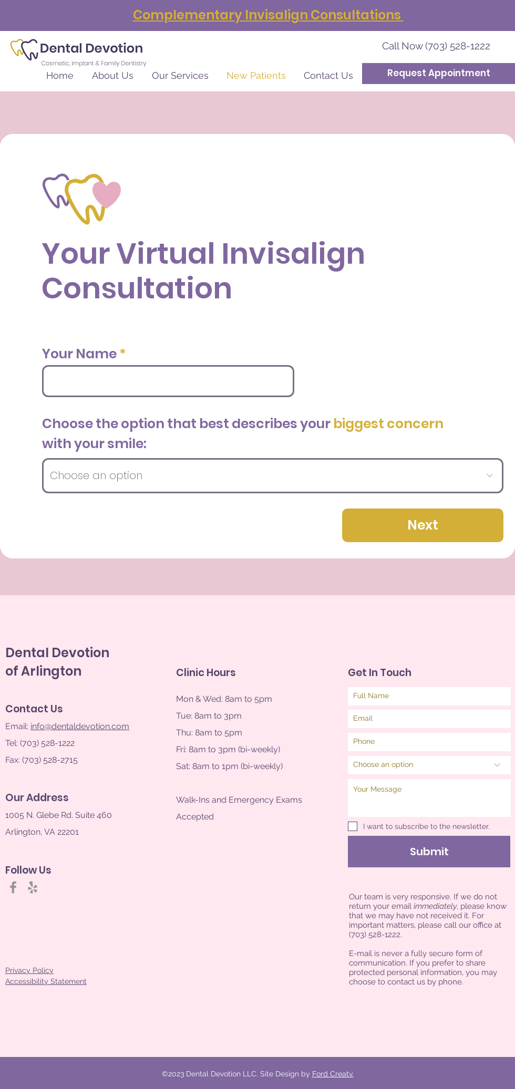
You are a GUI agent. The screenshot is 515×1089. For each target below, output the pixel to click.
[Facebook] (13, 887)
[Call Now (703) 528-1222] (436, 46)
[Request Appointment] (438, 73)
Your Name (79, 353)
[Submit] (429, 851)
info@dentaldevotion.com (79, 726)
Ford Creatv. (333, 1074)
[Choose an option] (272, 475)
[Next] (422, 525)
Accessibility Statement (46, 981)
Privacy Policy (29, 970)
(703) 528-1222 (47, 743)
